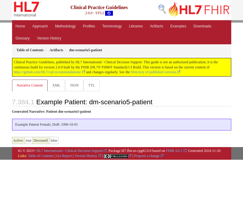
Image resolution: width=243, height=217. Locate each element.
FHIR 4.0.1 (174, 151)
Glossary (23, 38)
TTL (91, 85)
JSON (74, 85)
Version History (49, 38)
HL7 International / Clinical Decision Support (69, 151)
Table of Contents (41, 156)
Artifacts (156, 26)
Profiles (89, 26)
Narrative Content (30, 85)
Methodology (65, 26)
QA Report (64, 156)
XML (56, 85)
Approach (40, 26)
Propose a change (147, 156)
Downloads (202, 26)
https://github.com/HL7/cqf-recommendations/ (47, 72)
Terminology (112, 26)
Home (20, 26)
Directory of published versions (153, 72)
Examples (178, 26)
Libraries (136, 26)
